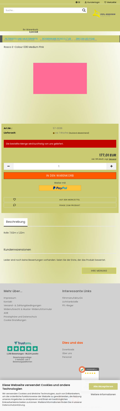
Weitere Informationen (103, 394)
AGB (6, 313)
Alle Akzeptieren (103, 386)
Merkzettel (110, 2)
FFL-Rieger (67, 305)
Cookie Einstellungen (15, 320)
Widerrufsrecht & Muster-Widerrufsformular (28, 309)
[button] (77, 2)
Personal (67, 357)
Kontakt (8, 301)
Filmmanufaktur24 (72, 297)
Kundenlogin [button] (92, 2)
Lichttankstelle (70, 301)
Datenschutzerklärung (13, 404)
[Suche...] (84, 10)
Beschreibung (15, 222)
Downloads (68, 349)
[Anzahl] (60, 166)
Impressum (10, 297)
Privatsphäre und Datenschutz (20, 316)
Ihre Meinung (99, 270)
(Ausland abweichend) (79, 133)
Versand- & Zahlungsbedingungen (22, 305)
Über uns (67, 353)
